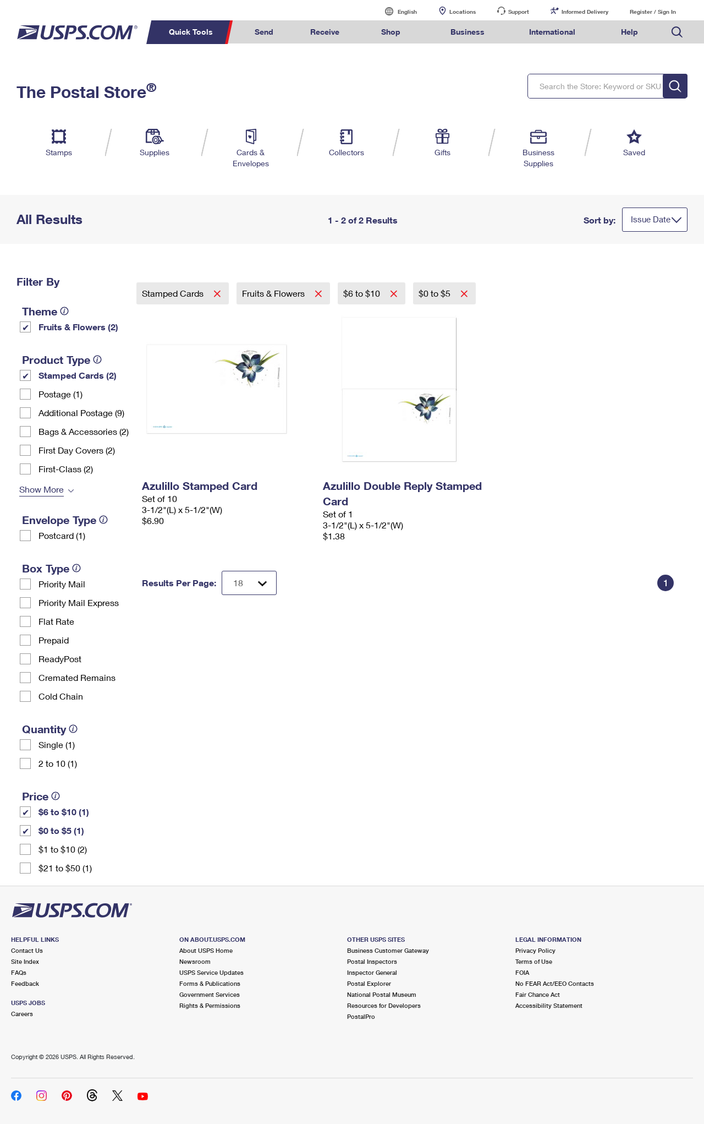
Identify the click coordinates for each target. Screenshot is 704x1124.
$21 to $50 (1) (65, 868)
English (396, 11)
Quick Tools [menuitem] (191, 31)
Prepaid (53, 640)
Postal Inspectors (372, 961)
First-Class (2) (65, 468)
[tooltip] (64, 311)
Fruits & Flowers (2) (78, 326)
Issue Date (650, 219)
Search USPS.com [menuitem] (677, 32)
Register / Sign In (653, 11)
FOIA (522, 972)
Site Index (25, 961)
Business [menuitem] (467, 31)
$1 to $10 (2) (62, 849)
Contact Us (27, 950)
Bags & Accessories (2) (83, 431)
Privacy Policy (535, 950)
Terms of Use (533, 961)
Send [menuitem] (264, 31)
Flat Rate (56, 621)
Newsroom (195, 961)
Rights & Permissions (209, 1005)
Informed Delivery (585, 11)
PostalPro (361, 1016)
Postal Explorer (369, 983)
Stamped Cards (174, 293)
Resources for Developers (384, 1005)
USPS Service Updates (211, 972)
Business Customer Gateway (388, 950)
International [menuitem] (552, 31)
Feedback (25, 983)
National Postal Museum (381, 994)
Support (518, 11)
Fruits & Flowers (274, 293)
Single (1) (56, 744)
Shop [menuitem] (390, 31)
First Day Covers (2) (76, 450)
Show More (41, 489)
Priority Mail (61, 584)
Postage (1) (60, 394)
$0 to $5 (436, 293)
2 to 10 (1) (57, 763)
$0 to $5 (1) (61, 830)
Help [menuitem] (629, 31)
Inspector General (372, 972)
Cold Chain (60, 696)
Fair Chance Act (537, 994)
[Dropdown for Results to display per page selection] (249, 583)
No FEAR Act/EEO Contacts (554, 983)
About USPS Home (206, 950)
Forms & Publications (209, 983)
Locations (462, 11)
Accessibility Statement (548, 1005)
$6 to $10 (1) (63, 811)
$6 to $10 (362, 293)
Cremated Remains (77, 677)
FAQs (18, 972)
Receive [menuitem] (324, 31)
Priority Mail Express (78, 602)
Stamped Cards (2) (77, 375)
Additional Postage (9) (81, 412)
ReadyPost (59, 658)
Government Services (209, 994)
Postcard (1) (61, 535)
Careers (22, 1013)
